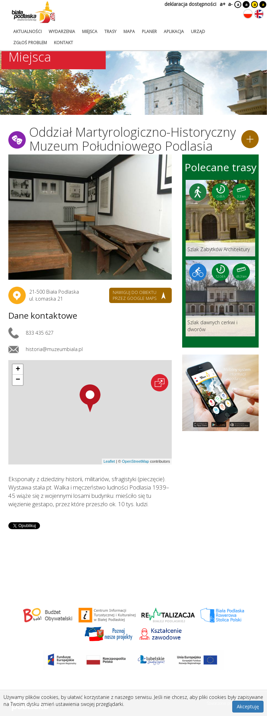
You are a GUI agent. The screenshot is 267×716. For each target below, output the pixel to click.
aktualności (27, 31)
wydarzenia (62, 31)
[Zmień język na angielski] (259, 14)
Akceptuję (248, 706)
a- (230, 4)
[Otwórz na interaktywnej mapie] (159, 382)
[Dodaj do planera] (250, 139)
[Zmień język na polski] (248, 14)
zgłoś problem (30, 43)
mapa (129, 31)
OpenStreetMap (135, 461)
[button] (90, 398)
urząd (198, 31)
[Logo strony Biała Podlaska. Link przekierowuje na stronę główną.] (33, 12)
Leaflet (109, 461)
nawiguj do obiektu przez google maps (134, 295)
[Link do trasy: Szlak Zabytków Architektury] (220, 218)
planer (149, 31)
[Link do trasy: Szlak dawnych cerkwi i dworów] (220, 298)
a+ (222, 4)
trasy (110, 31)
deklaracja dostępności (190, 4)
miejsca (89, 31)
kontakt (63, 43)
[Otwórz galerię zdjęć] (90, 217)
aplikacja (174, 31)
